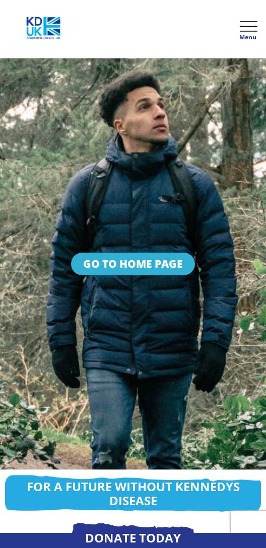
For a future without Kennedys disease (133, 493)
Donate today (133, 537)
